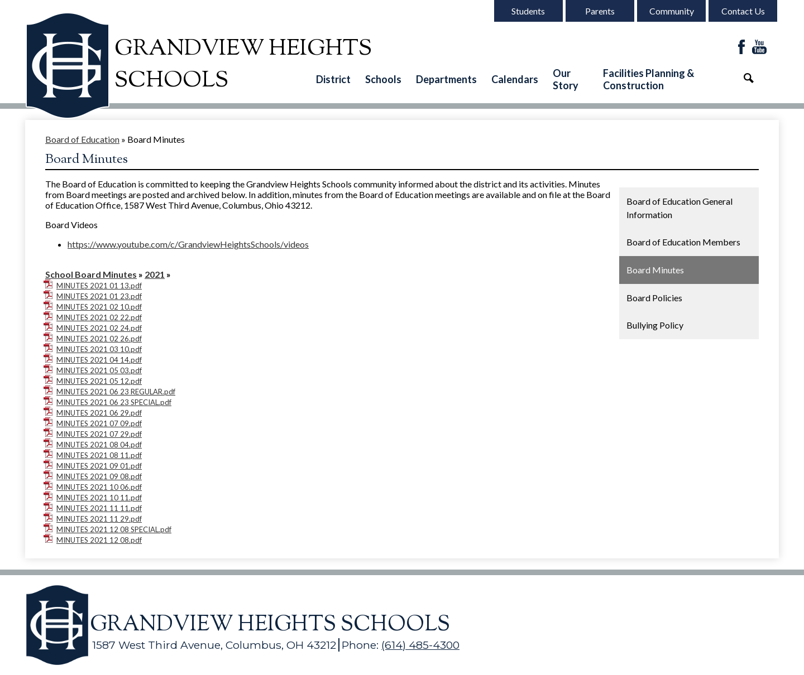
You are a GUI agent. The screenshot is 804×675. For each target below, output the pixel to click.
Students (528, 11)
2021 (155, 274)
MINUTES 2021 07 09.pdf (99, 423)
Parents (600, 11)
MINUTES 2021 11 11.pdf (99, 508)
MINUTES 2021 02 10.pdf (99, 306)
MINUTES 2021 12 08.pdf (99, 540)
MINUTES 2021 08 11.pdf (99, 455)
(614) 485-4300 (420, 645)
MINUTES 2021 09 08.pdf (99, 476)
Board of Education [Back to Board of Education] (82, 139)
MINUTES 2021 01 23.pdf (99, 296)
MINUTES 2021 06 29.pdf (99, 412)
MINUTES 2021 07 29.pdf (99, 434)
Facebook (741, 48)
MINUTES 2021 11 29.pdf (99, 518)
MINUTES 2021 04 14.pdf (99, 359)
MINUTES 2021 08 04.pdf (99, 444)
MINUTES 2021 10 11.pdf (99, 497)
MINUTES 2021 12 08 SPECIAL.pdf (113, 529)
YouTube (759, 48)
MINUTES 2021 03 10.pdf (99, 349)
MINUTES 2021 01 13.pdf (99, 285)
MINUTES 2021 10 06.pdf (99, 487)
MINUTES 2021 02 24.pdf (99, 328)
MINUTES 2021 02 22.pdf (99, 317)
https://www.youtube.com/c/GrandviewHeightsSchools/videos (188, 244)
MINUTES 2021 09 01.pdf (99, 465)
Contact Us (743, 11)
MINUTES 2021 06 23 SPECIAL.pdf (113, 402)
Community (671, 11)
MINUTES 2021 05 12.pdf (99, 381)
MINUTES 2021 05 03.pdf (99, 370)
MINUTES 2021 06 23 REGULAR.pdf (115, 391)
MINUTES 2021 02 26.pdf (99, 338)
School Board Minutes (91, 274)
